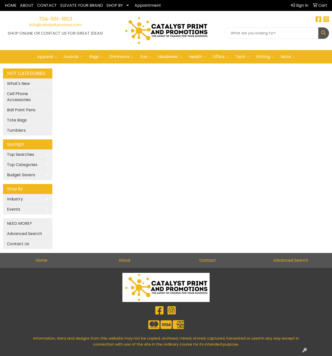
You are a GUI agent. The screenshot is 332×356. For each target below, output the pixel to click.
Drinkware (121, 57)
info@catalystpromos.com (55, 25)
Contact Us (18, 244)
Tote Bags (17, 120)
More (288, 57)
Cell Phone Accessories (19, 97)
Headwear (170, 57)
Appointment (148, 5)
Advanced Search (24, 234)
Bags (96, 57)
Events (13, 209)
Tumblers (16, 130)
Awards (73, 57)
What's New (18, 83)
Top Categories (22, 165)
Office (221, 57)
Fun (146, 57)
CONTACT (47, 5)
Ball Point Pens (21, 110)
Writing (265, 57)
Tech (242, 57)
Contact (207, 260)
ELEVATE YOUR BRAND (81, 5)
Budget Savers (21, 175)
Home (41, 260)
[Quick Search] (271, 33)
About (125, 260)
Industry (15, 199)
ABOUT (27, 5)
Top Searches (20, 154)
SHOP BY (114, 5)
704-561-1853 (55, 18)
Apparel (47, 57)
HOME (10, 5)
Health (197, 57)
